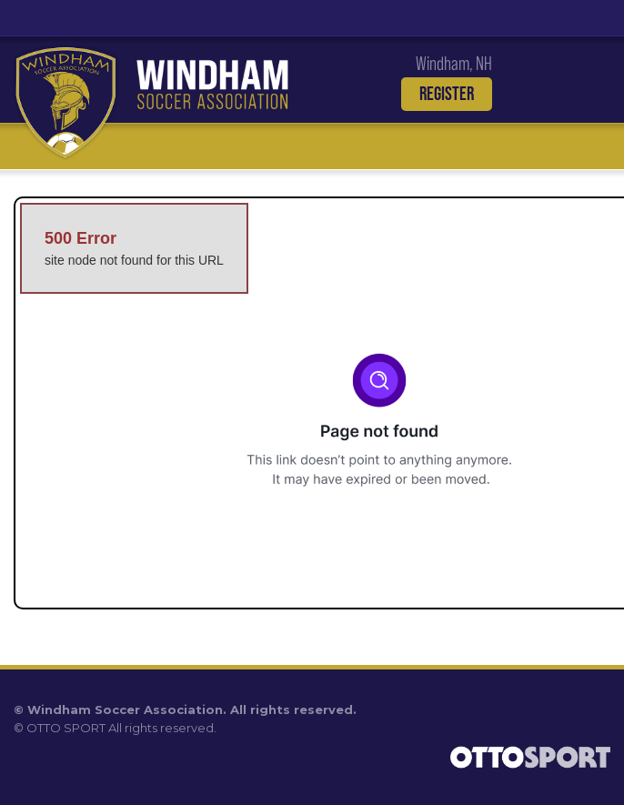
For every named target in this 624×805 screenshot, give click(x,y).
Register (446, 94)
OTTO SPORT (66, 727)
